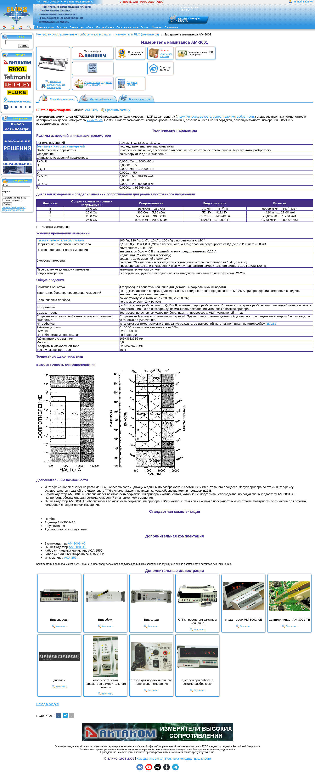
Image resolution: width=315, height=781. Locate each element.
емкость (205, 116)
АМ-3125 (91, 110)
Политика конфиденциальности (188, 758)
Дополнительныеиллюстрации (56, 86)
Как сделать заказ (150, 758)
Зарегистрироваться (13, 210)
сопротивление (224, 116)
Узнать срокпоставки (166, 55)
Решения (62, 27)
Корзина (182, 18)
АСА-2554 (71, 557)
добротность (246, 116)
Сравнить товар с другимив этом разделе (98, 83)
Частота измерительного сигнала (60, 240)
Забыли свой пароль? (13, 207)
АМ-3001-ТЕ (77, 547)
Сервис (145, 27)
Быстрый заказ (105, 27)
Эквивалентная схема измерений (60, 146)
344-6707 (61, 2)
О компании (171, 27)
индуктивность (187, 116)
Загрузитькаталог (132, 83)
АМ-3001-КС (76, 543)
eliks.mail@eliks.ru (83, 2)
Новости (157, 27)
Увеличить (55, 81)
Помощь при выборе (82, 27)
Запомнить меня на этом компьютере (15, 198)
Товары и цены (45, 27)
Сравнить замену (117, 110)
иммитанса (95, 120)
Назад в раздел (47, 704)
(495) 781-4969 (49, 2)
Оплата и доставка (127, 27)
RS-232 (271, 323)
